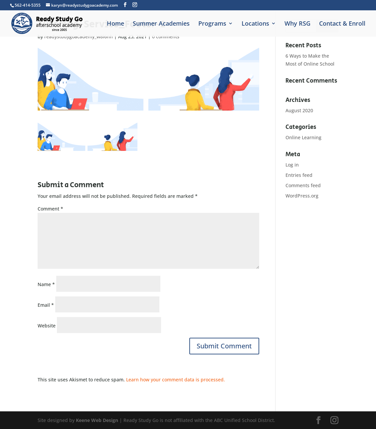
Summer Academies (161, 24)
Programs (212, 24)
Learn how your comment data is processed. (175, 379)
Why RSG (297, 24)
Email (46, 305)
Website (47, 325)
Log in (292, 165)
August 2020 (299, 110)
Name (46, 284)
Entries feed (298, 175)
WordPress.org (301, 196)
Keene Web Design (97, 420)
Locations (255, 24)
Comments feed (303, 185)
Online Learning (303, 137)
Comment (50, 209)
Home (115, 24)
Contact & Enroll (342, 24)
